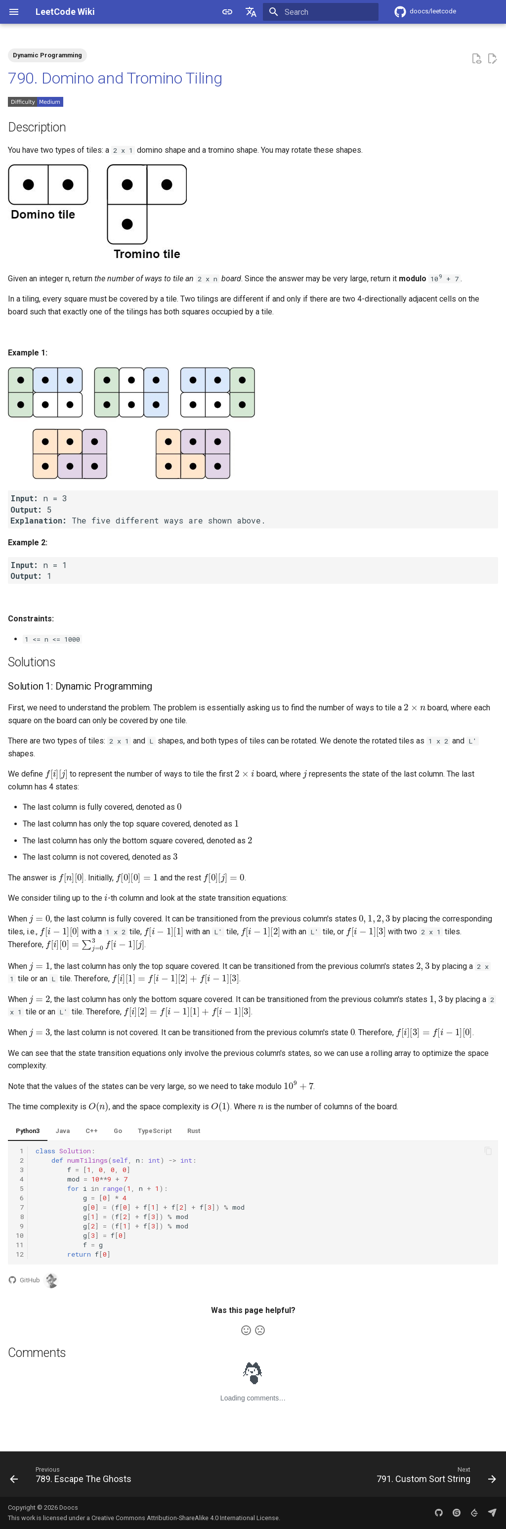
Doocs (68, 1507)
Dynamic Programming (47, 55)
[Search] (321, 12)
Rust (193, 1131)
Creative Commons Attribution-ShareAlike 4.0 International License (185, 1518)
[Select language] (251, 12)
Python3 (28, 1131)
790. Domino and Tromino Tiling (115, 78)
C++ (91, 1131)
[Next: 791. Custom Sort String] (434, 1477)
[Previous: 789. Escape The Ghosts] (73, 1477)
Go (118, 1131)
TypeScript (154, 1131)
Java (62, 1131)
